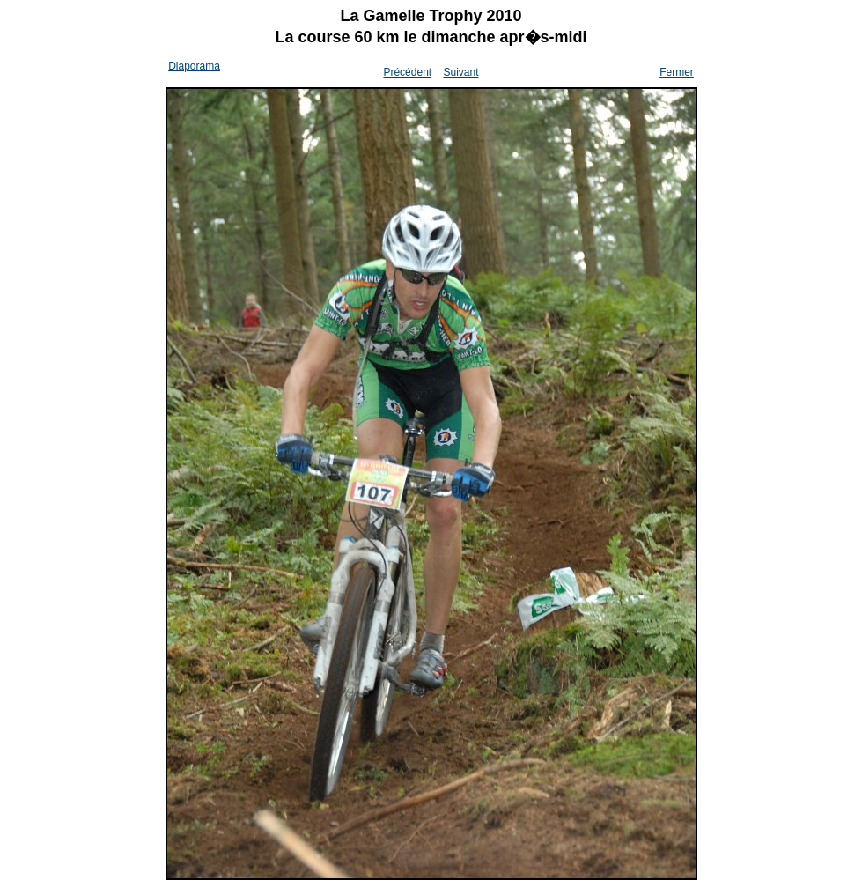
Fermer (676, 72)
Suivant (460, 72)
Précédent (407, 72)
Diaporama (194, 66)
